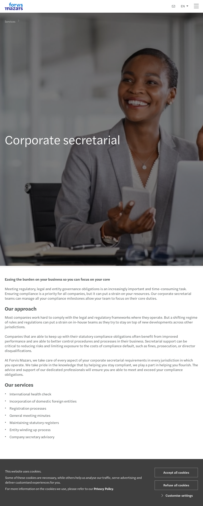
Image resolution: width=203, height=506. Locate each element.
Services (10, 21)
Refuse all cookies (176, 485)
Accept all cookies (176, 472)
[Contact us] (173, 6)
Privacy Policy (103, 488)
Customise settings (176, 495)
